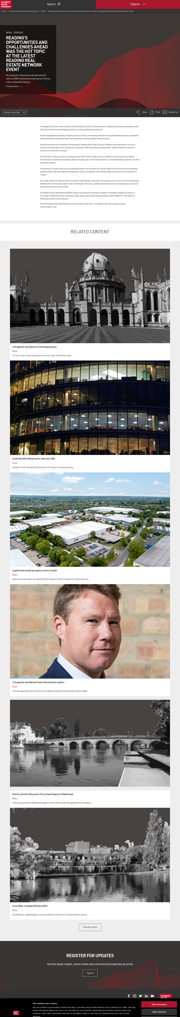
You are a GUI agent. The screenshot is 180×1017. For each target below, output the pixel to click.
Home (3, 11)
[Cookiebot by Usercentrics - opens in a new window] (16, 1012)
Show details (131, 1012)
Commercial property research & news (23, 11)
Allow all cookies (159, 986)
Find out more (14, 86)
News (43, 11)
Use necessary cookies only (159, 1001)
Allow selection (159, 994)
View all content (90, 927)
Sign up (90, 973)
